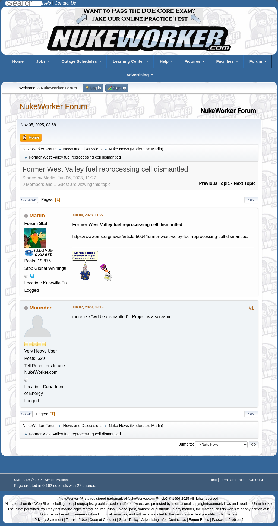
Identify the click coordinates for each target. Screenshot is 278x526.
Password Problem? (228, 520)
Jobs (41, 61)
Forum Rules (199, 520)
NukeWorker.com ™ (143, 498)
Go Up (26, 414)
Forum (255, 61)
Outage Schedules (79, 61)
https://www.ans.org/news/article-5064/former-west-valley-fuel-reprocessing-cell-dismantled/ (160, 236)
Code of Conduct (103, 520)
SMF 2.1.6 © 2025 (28, 480)
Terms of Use (76, 520)
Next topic (245, 183)
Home (18, 61)
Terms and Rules (233, 480)
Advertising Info (153, 520)
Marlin (156, 149)
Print (251, 199)
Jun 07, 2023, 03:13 (87, 307)
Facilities (224, 61)
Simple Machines (58, 480)
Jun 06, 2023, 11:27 (87, 215)
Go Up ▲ (256, 480)
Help (164, 61)
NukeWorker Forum (53, 106)
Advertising (137, 74)
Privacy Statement (48, 520)
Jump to (186, 444)
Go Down (28, 199)
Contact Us (177, 520)
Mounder (41, 307)
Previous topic (214, 183)
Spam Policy (128, 520)
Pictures (192, 61)
